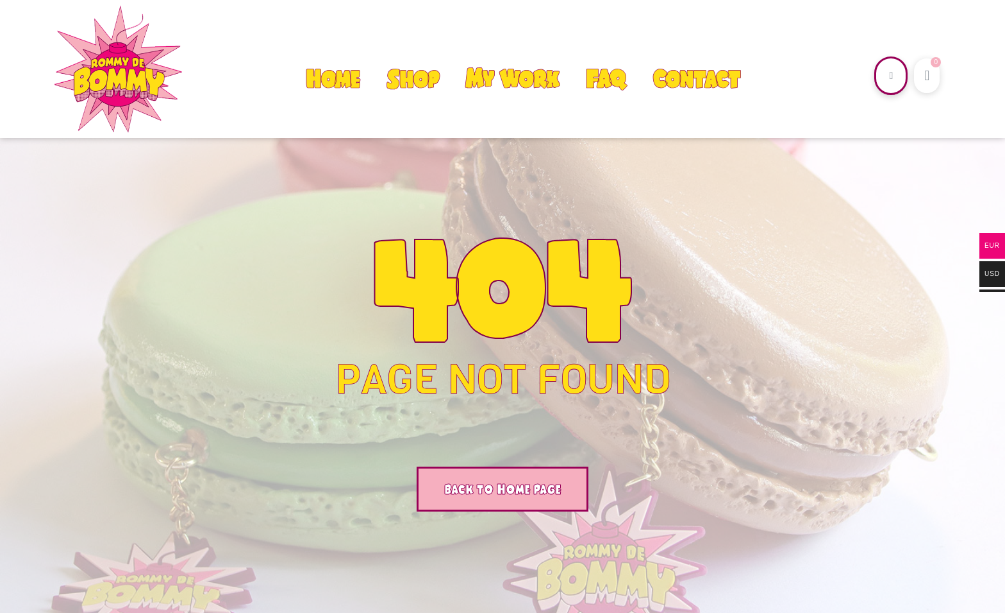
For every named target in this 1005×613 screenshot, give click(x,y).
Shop (412, 79)
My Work (512, 79)
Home (333, 79)
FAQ (606, 79)
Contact (696, 79)
